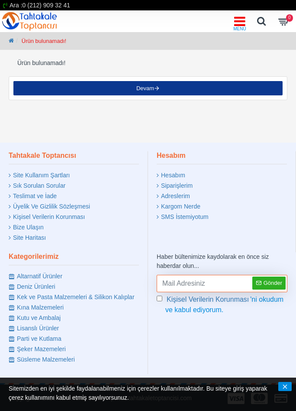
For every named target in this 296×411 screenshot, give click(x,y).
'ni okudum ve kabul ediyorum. (220, 303)
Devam (145, 88)
